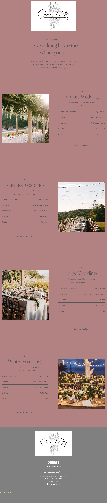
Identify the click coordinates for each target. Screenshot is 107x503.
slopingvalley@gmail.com (53, 472)
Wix (12, 493)
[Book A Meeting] (82, 145)
